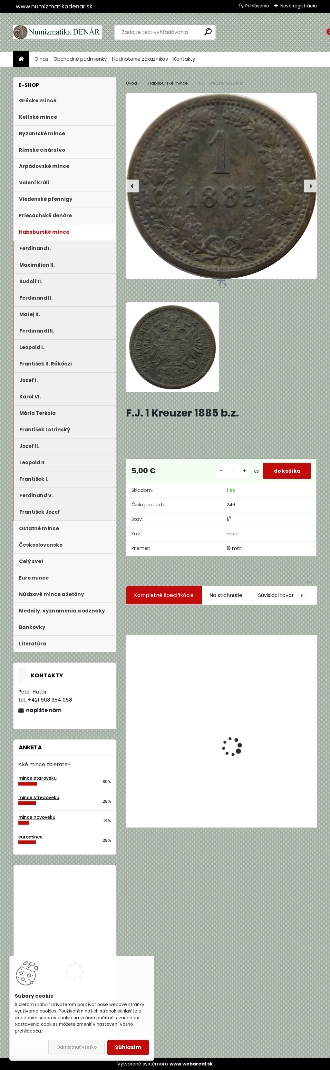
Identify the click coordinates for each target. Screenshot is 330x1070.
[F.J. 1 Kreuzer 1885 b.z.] (221, 186)
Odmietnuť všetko (76, 1047)
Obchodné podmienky (80, 59)
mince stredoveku (38, 798)
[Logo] (57, 32)
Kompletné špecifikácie (164, 595)
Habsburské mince (168, 83)
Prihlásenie (257, 6)
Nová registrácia (298, 6)
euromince (30, 837)
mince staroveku (37, 778)
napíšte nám (44, 710)
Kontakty (184, 59)
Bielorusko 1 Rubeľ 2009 (82, 897)
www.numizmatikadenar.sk (54, 6)
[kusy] (228, 471)
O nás (41, 59)
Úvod (131, 83)
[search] (208, 32)
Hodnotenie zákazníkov (140, 59)
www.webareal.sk (191, 1064)
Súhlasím (128, 1047)
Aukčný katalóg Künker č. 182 (167, 778)
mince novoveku (36, 817)
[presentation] (132, 186)
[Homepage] (21, 59)
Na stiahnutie (225, 595)
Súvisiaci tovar (282, 595)
